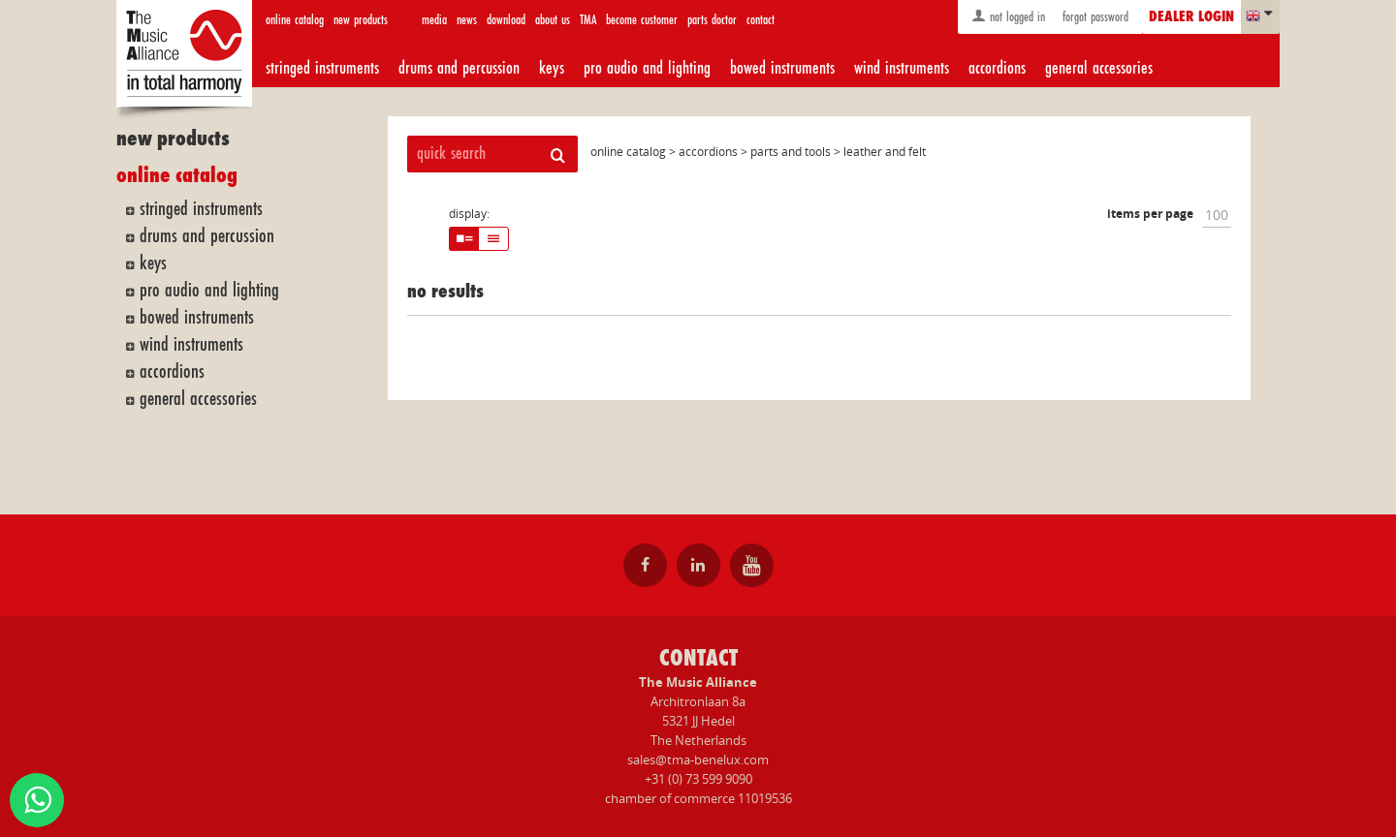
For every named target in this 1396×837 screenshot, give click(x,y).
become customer (642, 20)
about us (552, 20)
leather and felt (884, 151)
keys (551, 68)
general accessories (1099, 68)
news (467, 20)
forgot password (1093, 17)
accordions (997, 68)
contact (760, 20)
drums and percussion (459, 68)
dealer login (1191, 17)
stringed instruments (322, 68)
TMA (588, 20)
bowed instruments (782, 68)
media (434, 20)
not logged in (1008, 16)
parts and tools (790, 151)
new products (360, 20)
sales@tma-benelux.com (698, 759)
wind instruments (901, 68)
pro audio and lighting (647, 68)
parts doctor (712, 20)
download (506, 20)
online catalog (295, 20)
